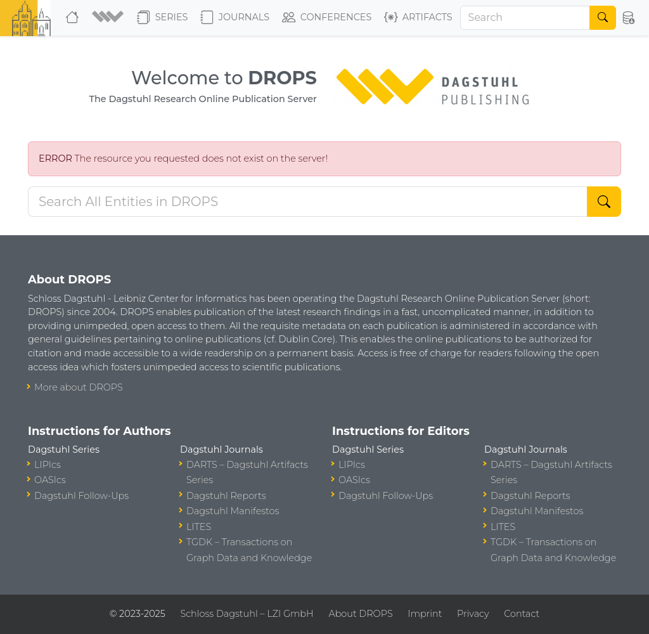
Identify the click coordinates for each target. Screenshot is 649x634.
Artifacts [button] (418, 18)
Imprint (425, 613)
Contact (521, 613)
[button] (109, 18)
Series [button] (162, 18)
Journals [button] (234, 18)
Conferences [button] (327, 18)
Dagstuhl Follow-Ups (81, 495)
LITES (198, 527)
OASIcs (50, 480)
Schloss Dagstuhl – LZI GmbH (246, 613)
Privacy (473, 613)
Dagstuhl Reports (226, 495)
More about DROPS (78, 387)
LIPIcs (47, 464)
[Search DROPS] (308, 201)
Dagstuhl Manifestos (232, 511)
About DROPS (360, 613)
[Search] (525, 18)
